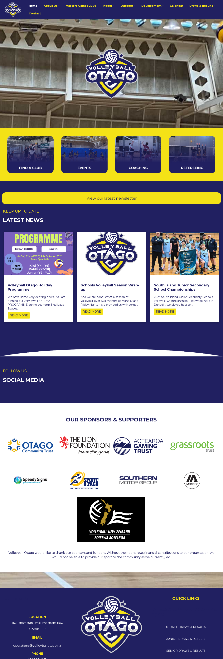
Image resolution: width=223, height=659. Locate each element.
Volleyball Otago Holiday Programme (30, 287)
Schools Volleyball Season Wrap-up (110, 287)
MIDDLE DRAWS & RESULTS (186, 627)
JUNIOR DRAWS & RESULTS (185, 639)
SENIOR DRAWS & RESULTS (186, 650)
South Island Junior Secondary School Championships (181, 287)
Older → (111, 329)
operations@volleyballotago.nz (37, 645)
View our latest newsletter (111, 198)
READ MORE (19, 315)
